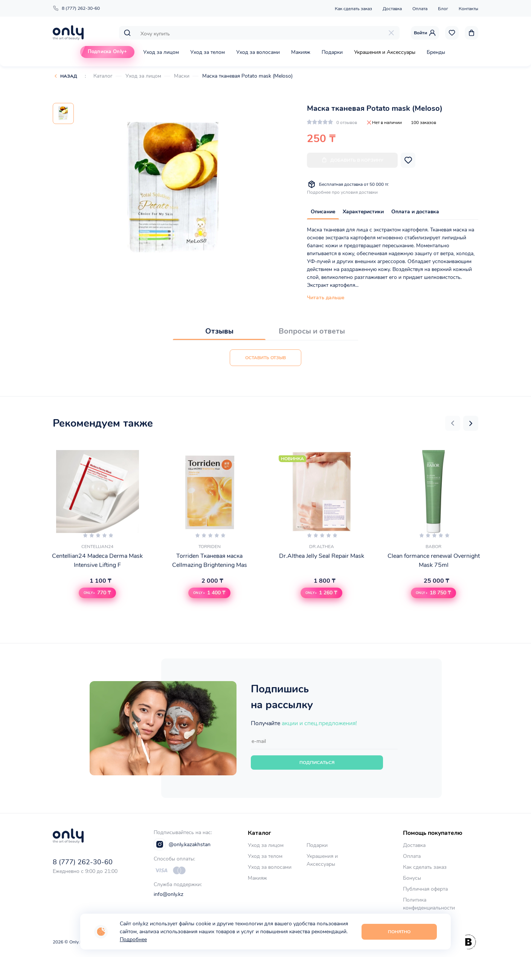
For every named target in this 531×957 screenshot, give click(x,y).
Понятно (399, 932)
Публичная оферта (425, 889)
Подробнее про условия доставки (342, 192)
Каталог (103, 76)
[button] (452, 423)
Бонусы (412, 878)
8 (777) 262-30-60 (76, 8)
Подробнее (133, 939)
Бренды (436, 52)
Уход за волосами (258, 52)
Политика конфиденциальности (429, 903)
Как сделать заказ (353, 9)
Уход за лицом (161, 52)
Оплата (419, 9)
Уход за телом (207, 52)
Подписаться (316, 762)
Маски (181, 76)
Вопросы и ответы (312, 331)
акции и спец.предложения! (319, 723)
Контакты (468, 9)
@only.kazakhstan (182, 844)
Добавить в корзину (352, 160)
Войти (425, 33)
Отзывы (219, 331)
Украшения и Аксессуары (384, 52)
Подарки (332, 52)
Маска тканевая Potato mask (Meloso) (247, 76)
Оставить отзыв (265, 358)
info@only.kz (168, 894)
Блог (443, 9)
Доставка (392, 9)
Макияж (300, 52)
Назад (68, 76)
